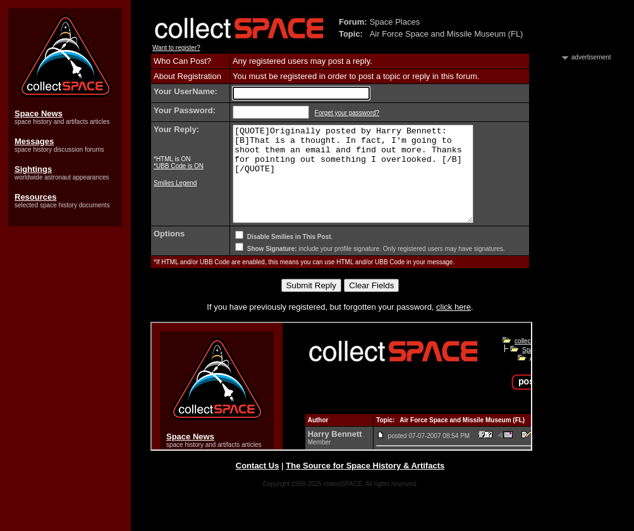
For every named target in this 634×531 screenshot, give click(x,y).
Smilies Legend (175, 183)
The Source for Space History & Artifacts (365, 484)
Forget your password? (347, 112)
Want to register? (176, 47)
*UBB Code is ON (179, 165)
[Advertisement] (577, 251)
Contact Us (257, 484)
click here (453, 326)
